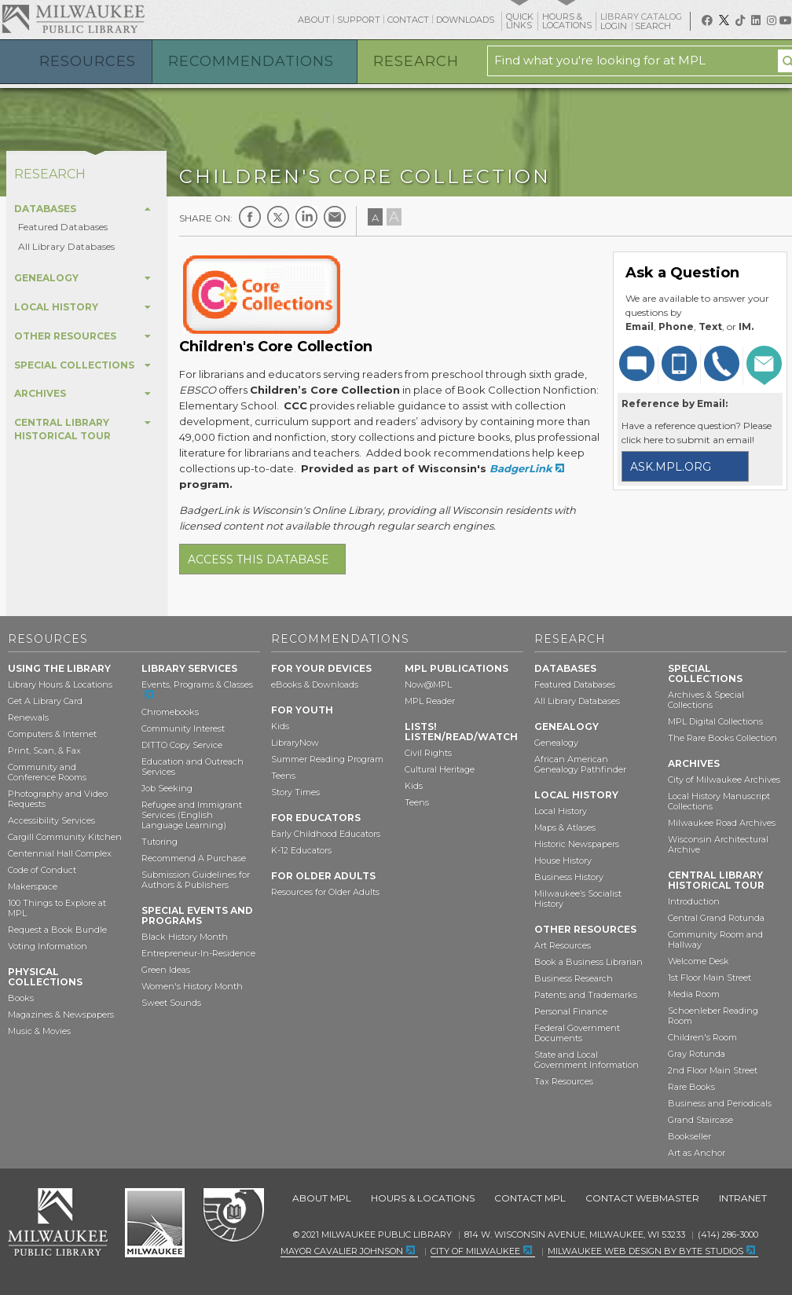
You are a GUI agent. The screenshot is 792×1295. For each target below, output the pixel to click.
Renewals (28, 717)
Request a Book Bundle (57, 929)
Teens (283, 775)
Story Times (295, 792)
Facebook (250, 217)
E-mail (335, 217)
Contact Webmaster (642, 1198)
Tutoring (159, 841)
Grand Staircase (700, 1119)
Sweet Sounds (171, 1002)
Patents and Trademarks (585, 994)
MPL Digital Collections (715, 721)
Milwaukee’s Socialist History (578, 898)
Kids (280, 726)
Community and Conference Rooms (47, 772)
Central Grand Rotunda (716, 917)
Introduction (694, 901)
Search (654, 25)
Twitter (278, 217)
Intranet (743, 1198)
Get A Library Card (45, 700)
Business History (568, 876)
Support (358, 19)
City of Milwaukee (155, 1222)
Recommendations (251, 61)
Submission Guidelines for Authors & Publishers (195, 879)
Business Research (573, 978)
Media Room (694, 994)
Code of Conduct (42, 869)
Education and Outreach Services (192, 766)
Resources (87, 61)
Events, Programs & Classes (197, 684)
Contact (408, 19)
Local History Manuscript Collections (719, 801)
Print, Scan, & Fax (44, 750)
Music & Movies (39, 1030)
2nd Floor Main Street (712, 1070)
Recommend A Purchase (193, 858)
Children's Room (702, 1037)
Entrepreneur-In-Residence (198, 953)
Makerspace (32, 886)
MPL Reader (430, 700)
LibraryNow (295, 742)
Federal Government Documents (577, 1033)
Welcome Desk (698, 961)
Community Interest (183, 728)
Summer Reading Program (327, 759)
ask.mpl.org (670, 467)
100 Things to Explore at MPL (57, 908)
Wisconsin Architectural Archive (718, 844)
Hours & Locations (423, 1198)
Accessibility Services (51, 820)
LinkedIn (306, 217)
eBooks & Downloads (314, 684)
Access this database (258, 559)
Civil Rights (428, 752)
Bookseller (689, 1136)
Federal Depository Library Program (233, 1215)
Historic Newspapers (576, 843)
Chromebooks (170, 711)
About (314, 19)
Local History (560, 810)
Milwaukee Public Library (73, 18)
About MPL (321, 1198)
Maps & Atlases (565, 827)
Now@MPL (428, 684)
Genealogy (556, 742)
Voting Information (47, 946)
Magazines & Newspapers (61, 1014)
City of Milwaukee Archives (724, 779)
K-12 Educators (301, 850)
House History (563, 860)
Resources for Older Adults (325, 891)
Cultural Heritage (440, 769)
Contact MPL (530, 1198)
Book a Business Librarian (588, 961)
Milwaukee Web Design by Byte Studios (645, 1250)
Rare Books (691, 1086)
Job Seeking (166, 788)
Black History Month (184, 936)
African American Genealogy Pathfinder (580, 764)
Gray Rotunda (696, 1053)
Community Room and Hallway (715, 939)
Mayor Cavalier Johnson (341, 1250)
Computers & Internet (52, 733)
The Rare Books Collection (722, 737)
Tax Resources (563, 1081)
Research (416, 61)
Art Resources (562, 945)
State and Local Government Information (586, 1059)
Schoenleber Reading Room (713, 1015)
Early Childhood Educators (325, 833)
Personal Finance (570, 1011)
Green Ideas (165, 969)
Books (21, 997)
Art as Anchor (696, 1152)
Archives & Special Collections (706, 699)
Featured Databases (63, 227)
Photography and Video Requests (58, 798)
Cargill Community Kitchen (65, 836)
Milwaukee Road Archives (722, 822)
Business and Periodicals (720, 1103)
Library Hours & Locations (60, 684)
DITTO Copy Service (181, 744)
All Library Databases (66, 246)
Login (614, 26)
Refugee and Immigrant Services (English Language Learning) (191, 815)
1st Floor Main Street (709, 977)
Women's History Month (192, 986)
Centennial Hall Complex (60, 853)
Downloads (465, 19)
